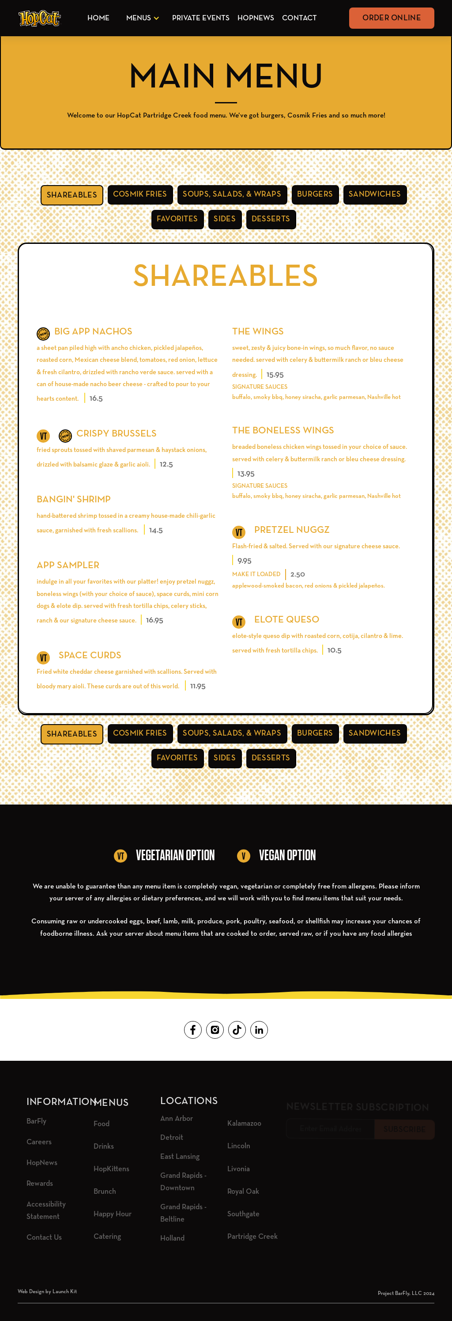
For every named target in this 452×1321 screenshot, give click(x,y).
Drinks (104, 1146)
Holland (172, 1238)
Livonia (238, 1169)
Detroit (171, 1138)
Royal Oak (243, 1192)
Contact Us (44, 1237)
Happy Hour (113, 1214)
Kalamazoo (244, 1123)
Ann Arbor (176, 1119)
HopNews (255, 18)
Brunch (105, 1192)
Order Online (391, 18)
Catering (107, 1237)
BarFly (36, 1121)
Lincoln (238, 1146)
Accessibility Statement (46, 1211)
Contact (299, 18)
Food (101, 1124)
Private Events (201, 18)
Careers (39, 1142)
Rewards (39, 1184)
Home (98, 18)
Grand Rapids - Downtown (183, 1182)
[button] (141, 18)
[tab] (72, 195)
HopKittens (111, 1169)
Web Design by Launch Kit (47, 1291)
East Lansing (180, 1157)
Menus (138, 18)
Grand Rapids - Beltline (183, 1213)
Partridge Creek (252, 1237)
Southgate (243, 1214)
